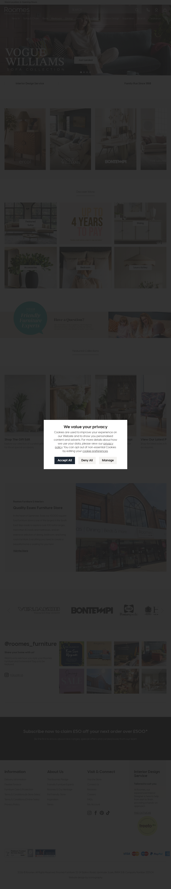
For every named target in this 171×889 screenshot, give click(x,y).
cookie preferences (95, 451)
